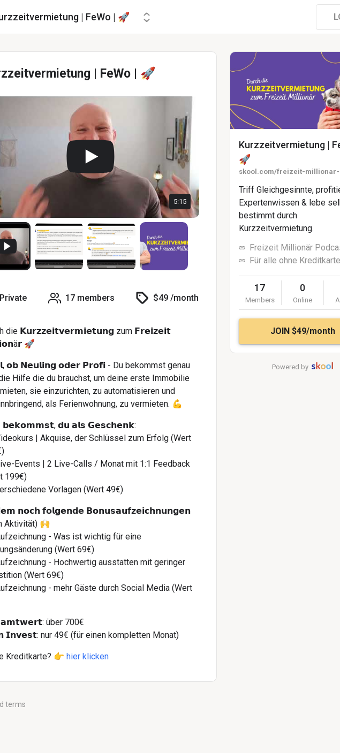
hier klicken (87, 656)
